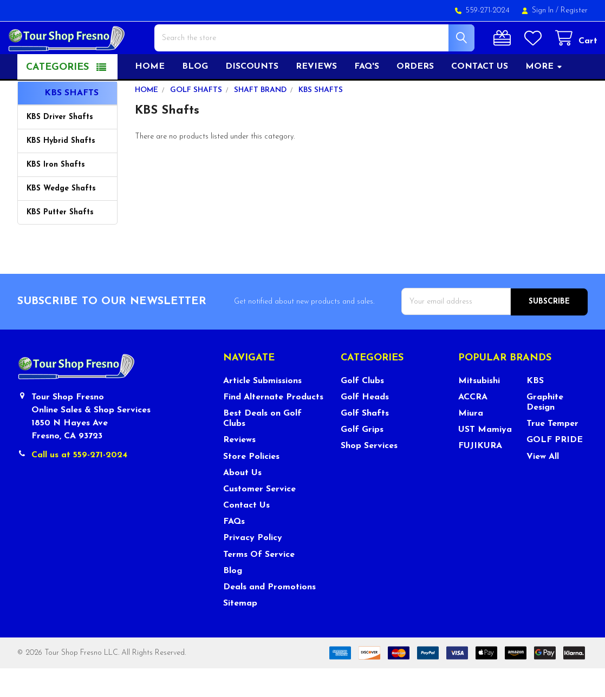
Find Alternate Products (273, 426)
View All (542, 485)
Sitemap (240, 632)
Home (150, 95)
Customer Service (259, 518)
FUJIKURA (480, 474)
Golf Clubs (362, 409)
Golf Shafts (365, 442)
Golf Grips (362, 458)
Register (574, 10)
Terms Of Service (259, 583)
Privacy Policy (252, 566)
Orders (415, 95)
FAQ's (366, 95)
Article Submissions (262, 409)
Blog (195, 95)
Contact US (479, 95)
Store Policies (251, 485)
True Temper (552, 452)
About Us (242, 501)
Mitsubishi (479, 409)
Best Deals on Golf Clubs (262, 447)
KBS (535, 409)
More (544, 95)
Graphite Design (544, 431)
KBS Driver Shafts (60, 146)
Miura (470, 442)
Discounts (251, 95)
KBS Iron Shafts (56, 194)
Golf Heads (365, 426)
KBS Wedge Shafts (61, 218)
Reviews (316, 95)
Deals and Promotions (269, 615)
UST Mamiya (485, 458)
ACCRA (472, 426)
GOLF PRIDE (554, 468)
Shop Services (369, 474)
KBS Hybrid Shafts (61, 170)
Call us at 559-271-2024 (79, 483)
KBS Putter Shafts (60, 242)
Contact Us (246, 534)
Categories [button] (57, 96)
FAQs (234, 550)
